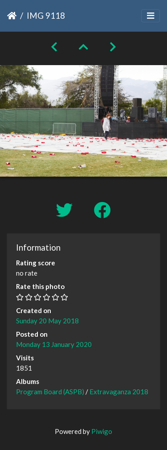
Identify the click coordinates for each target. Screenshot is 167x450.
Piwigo (101, 431)
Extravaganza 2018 (119, 392)
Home (11, 15)
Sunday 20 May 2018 (47, 321)
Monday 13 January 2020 (54, 344)
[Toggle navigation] (150, 15)
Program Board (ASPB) (50, 392)
